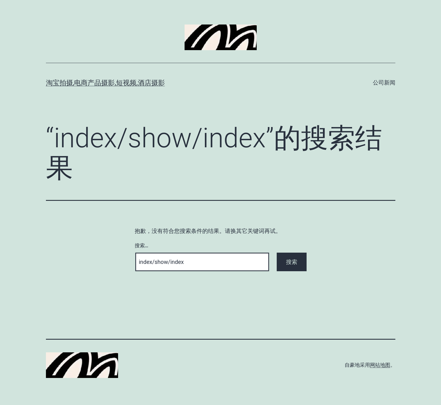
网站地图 (380, 365)
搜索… (142, 245)
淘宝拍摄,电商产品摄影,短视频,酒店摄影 (105, 83)
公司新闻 (384, 82)
